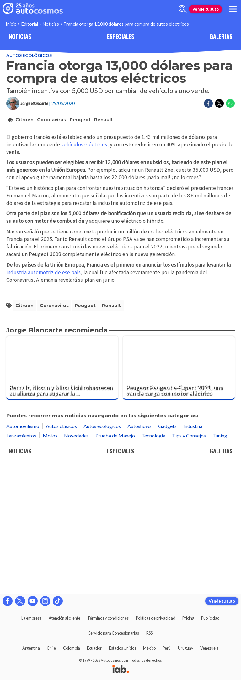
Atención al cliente (64, 617)
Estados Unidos (122, 648)
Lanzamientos (21, 564)
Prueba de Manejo (115, 564)
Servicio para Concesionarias (113, 633)
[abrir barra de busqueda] (182, 9)
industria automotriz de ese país (43, 400)
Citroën (24, 120)
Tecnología (153, 564)
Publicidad (210, 617)
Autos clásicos (61, 554)
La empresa (31, 617)
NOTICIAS (20, 36)
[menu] (232, 9)
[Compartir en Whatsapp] (230, 103)
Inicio (11, 24)
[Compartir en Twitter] (219, 103)
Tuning (219, 564)
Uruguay (185, 648)
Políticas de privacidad (155, 617)
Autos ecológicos (29, 55)
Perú (167, 648)
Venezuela (209, 648)
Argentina (31, 648)
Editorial (29, 24)
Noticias (51, 24)
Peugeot (80, 120)
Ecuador (94, 648)
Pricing (188, 617)
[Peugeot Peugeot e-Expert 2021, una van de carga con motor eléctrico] (179, 496)
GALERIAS (221, 36)
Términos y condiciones (108, 617)
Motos (50, 564)
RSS (149, 633)
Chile (51, 648)
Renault (103, 120)
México (149, 648)
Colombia (71, 648)
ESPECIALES (120, 36)
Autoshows (139, 554)
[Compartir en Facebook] (208, 103)
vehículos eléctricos (84, 272)
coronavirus (51, 120)
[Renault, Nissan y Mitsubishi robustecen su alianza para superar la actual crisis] (62, 496)
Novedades (76, 564)
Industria (192, 554)
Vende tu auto (205, 9)
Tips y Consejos (189, 564)
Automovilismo (22, 554)
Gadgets (167, 554)
